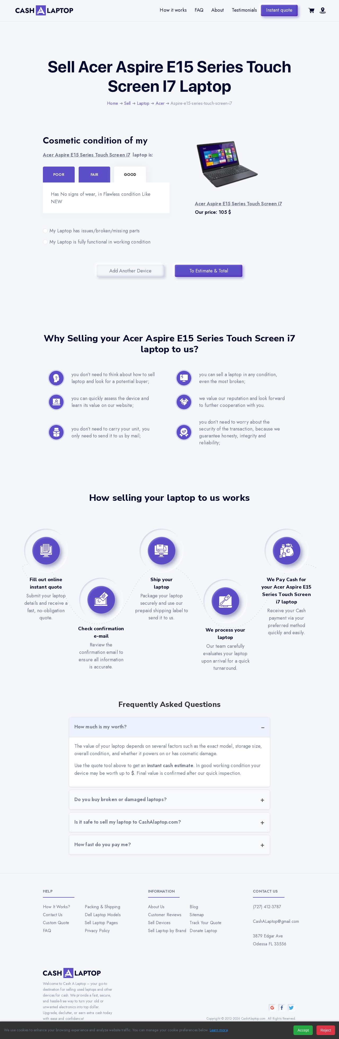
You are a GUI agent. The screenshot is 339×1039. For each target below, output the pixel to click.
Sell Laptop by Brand (167, 931)
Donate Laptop (203, 931)
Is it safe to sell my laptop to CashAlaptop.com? (127, 822)
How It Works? (56, 907)
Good (130, 174)
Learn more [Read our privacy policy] (219, 1030)
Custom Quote (56, 923)
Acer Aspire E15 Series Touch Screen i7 (86, 154)
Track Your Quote (205, 923)
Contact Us (53, 915)
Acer (160, 103)
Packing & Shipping (102, 907)
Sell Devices (159, 923)
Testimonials (244, 10)
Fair (94, 174)
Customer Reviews (165, 915)
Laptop (143, 103)
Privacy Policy (97, 931)
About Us (156, 907)
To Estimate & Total (208, 270)
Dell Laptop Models (103, 915)
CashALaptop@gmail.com (274, 921)
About (217, 10)
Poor (58, 174)
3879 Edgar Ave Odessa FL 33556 (269, 940)
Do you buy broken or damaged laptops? (120, 799)
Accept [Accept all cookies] (303, 1030)
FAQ (199, 10)
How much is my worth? (100, 726)
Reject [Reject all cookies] (325, 1030)
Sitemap (197, 915)
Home (112, 103)
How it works (173, 10)
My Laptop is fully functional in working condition (106, 242)
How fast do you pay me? (102, 844)
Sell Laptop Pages (101, 923)
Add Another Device (130, 270)
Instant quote (279, 10)
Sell (127, 103)
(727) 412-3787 (267, 907)
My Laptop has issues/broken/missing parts (106, 231)
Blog (194, 907)
